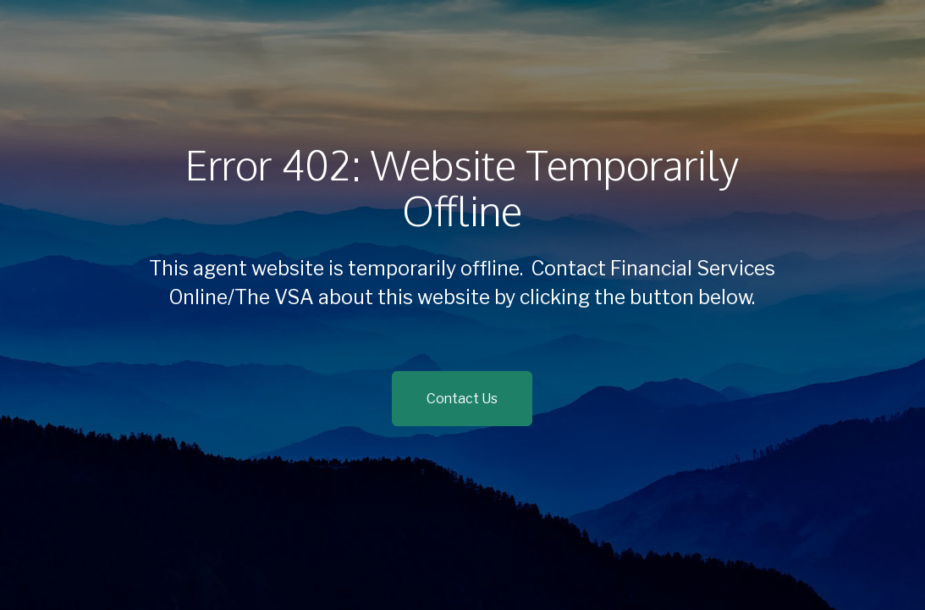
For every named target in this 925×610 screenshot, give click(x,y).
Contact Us (462, 399)
